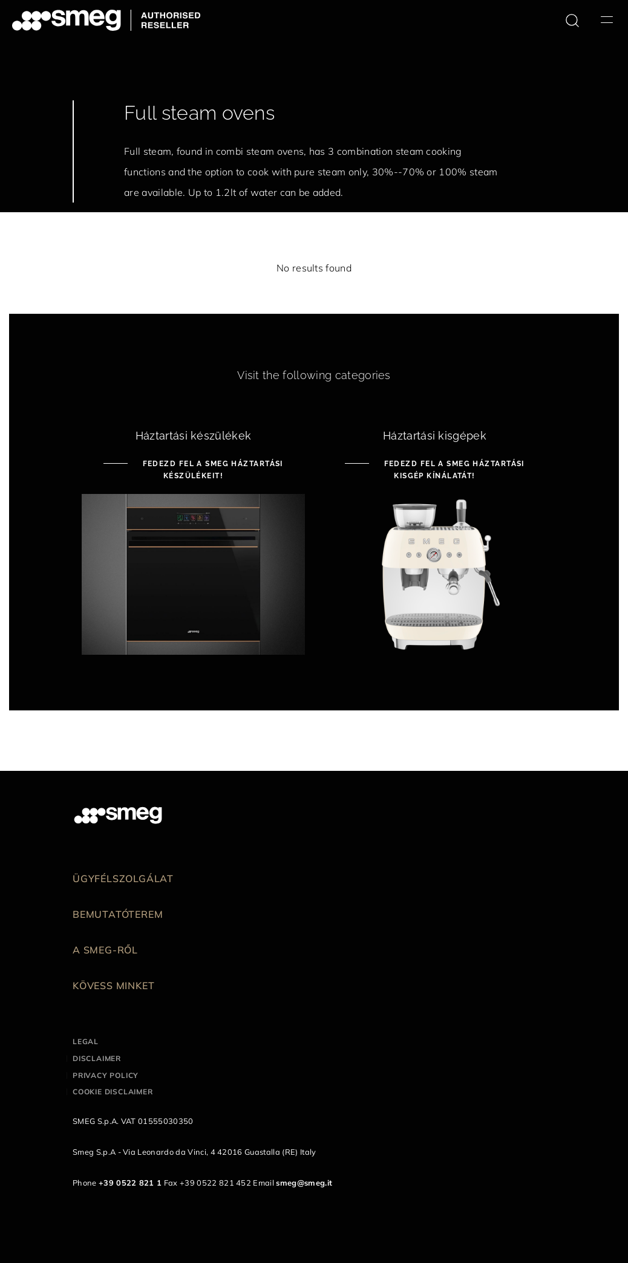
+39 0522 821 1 (130, 1182)
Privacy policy (106, 1075)
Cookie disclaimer (113, 1091)
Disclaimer (97, 1058)
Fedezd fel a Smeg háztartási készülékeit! (211, 469)
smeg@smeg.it (304, 1182)
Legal (86, 1041)
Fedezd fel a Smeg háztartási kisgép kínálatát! (453, 469)
